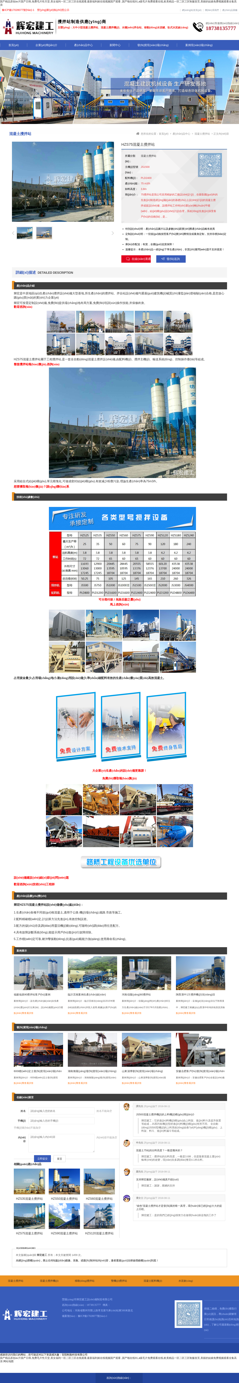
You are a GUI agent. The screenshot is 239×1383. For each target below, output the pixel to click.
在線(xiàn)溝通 (138, 259)
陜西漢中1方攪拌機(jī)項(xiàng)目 (195, 994)
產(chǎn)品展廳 (229, 10)
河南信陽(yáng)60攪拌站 (136, 994)
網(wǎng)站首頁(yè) (191, 10)
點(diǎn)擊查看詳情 (23, 1013)
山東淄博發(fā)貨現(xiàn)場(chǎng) (142, 1071)
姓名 (23, 1110)
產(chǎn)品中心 (83, 45)
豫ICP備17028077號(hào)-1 (92, 1316)
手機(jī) (22, 1120)
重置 (59, 1158)
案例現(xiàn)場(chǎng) (199, 45)
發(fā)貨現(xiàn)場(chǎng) (153, 45)
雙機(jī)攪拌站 (119, 1280)
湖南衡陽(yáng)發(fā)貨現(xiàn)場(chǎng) (92, 1071)
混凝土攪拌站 (202, 133)
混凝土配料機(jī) (153, 1280)
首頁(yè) (13, 45)
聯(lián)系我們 (212, 10)
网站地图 (8, 1361)
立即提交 (42, 1158)
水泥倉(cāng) (186, 1280)
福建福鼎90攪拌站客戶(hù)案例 (32, 994)
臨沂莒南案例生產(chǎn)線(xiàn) (87, 994)
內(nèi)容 (22, 1139)
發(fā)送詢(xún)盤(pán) (168, 260)
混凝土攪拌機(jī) (49, 1280)
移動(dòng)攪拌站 (84, 1280)
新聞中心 (115, 45)
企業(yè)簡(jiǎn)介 (46, 45)
